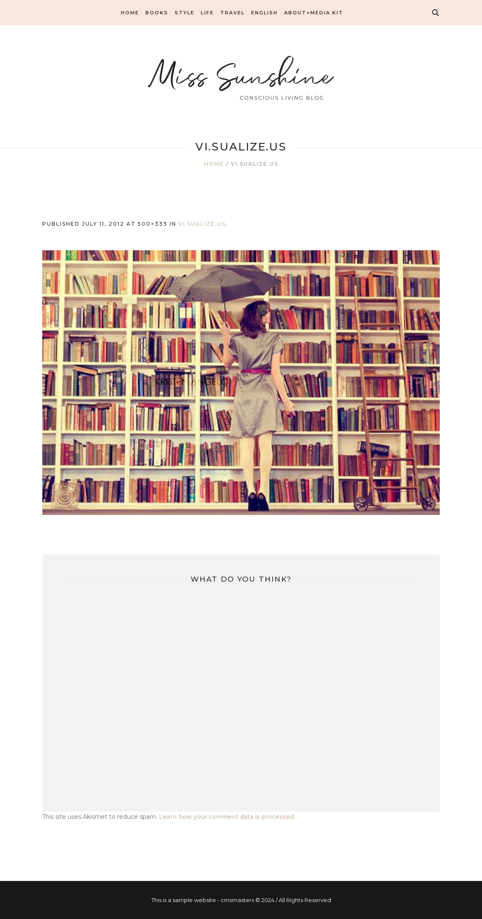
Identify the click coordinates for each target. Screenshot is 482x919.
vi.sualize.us (202, 224)
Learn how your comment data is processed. (227, 817)
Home (214, 164)
